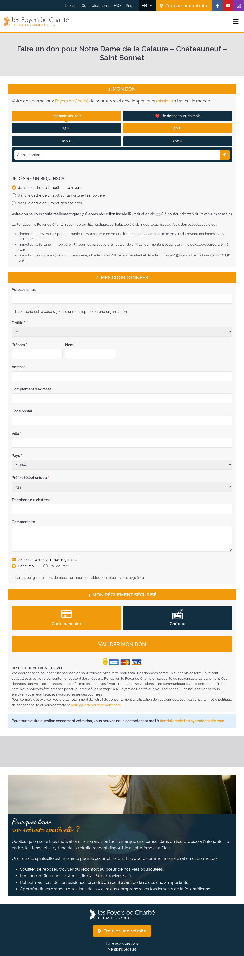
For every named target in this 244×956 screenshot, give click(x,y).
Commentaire (23, 522)
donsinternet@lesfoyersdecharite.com (192, 721)
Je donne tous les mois (177, 116)
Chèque (178, 617)
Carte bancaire (66, 617)
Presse (70, 6)
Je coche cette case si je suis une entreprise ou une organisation (72, 312)
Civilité (18, 323)
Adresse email (25, 289)
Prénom (19, 345)
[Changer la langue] (147, 5)
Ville (16, 433)
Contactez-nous (95, 6)
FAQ (117, 6)
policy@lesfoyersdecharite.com (96, 705)
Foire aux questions (122, 943)
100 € (66, 141)
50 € (178, 128)
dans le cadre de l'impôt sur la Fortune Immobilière (61, 195)
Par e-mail (27, 566)
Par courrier (59, 566)
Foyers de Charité (71, 101)
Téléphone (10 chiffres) (32, 500)
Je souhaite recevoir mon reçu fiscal (48, 560)
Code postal (23, 411)
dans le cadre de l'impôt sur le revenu (50, 187)
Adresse (20, 367)
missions (164, 101)
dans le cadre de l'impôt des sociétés (50, 203)
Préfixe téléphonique (30, 478)
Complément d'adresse (31, 389)
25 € (66, 128)
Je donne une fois (66, 116)
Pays (17, 455)
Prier (130, 6)
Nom (70, 345)
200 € (178, 141)
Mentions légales (122, 949)
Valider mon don (122, 644)
